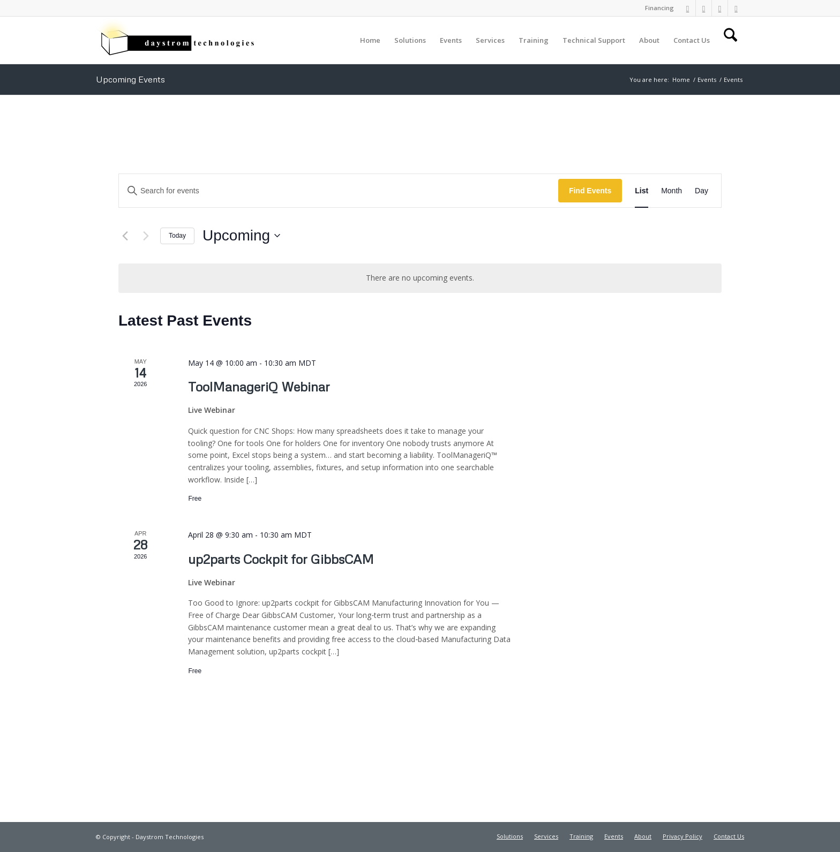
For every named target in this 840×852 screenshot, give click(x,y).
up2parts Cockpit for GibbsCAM (281, 559)
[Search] (730, 40)
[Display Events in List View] (641, 191)
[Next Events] (145, 235)
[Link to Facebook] (703, 8)
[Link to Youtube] (736, 8)
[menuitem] (657, 8)
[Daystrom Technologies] (176, 40)
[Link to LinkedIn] (687, 8)
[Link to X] (720, 8)
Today (177, 235)
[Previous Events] (124, 235)
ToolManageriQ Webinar (259, 386)
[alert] (420, 278)
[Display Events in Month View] (671, 191)
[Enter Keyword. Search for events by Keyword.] (338, 191)
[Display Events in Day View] (701, 191)
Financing (659, 8)
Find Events (590, 190)
